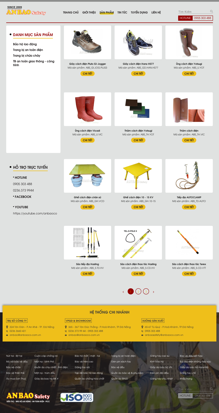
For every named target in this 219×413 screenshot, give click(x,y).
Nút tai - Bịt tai (14, 353)
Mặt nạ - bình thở (44, 358)
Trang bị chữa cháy (28, 55)
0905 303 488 (202, 18)
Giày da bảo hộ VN (162, 364)
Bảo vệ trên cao (84, 358)
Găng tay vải (83, 364)
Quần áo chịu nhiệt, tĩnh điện (52, 364)
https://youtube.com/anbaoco (36, 212)
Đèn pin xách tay (121, 358)
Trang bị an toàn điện (29, 49)
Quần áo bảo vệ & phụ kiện (128, 370)
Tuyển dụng (139, 12)
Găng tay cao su (161, 353)
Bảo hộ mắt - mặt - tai (88, 353)
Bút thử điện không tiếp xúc (196, 358)
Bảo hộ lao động (25, 44)
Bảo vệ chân (14, 364)
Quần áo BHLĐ (120, 375)
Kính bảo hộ (158, 358)
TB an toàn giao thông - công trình (35, 63)
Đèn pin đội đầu (160, 370)
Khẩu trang (186, 375)
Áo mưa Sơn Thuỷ (16, 375)
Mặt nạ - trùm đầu (45, 370)
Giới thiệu (89, 12)
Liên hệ (156, 12)
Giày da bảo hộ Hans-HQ (195, 364)
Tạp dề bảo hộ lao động (90, 370)
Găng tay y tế (188, 370)
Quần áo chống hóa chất (90, 375)
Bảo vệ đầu (118, 364)
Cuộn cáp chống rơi (46, 353)
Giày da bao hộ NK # (47, 375)
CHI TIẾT (90, 73)
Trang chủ (71, 12)
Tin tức (122, 12)
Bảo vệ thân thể (16, 370)
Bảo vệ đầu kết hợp (192, 353)
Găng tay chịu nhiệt (163, 375)
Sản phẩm (107, 12)
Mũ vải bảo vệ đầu (17, 358)
